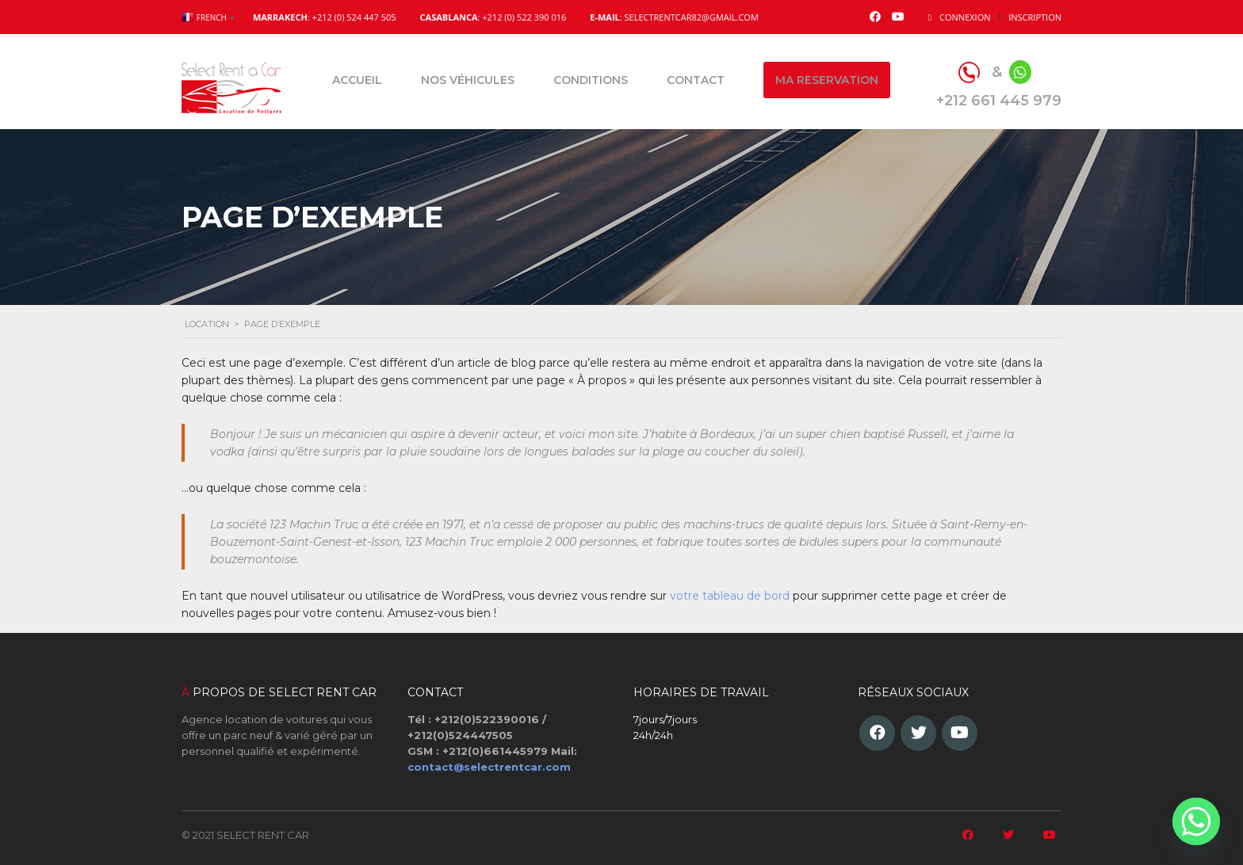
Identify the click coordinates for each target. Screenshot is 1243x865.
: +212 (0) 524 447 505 (324, 17)
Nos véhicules (467, 80)
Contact (696, 80)
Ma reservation (826, 80)
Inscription (1034, 17)
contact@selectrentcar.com (489, 766)
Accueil (357, 80)
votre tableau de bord (730, 596)
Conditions (590, 80)
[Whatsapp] (1196, 821)
